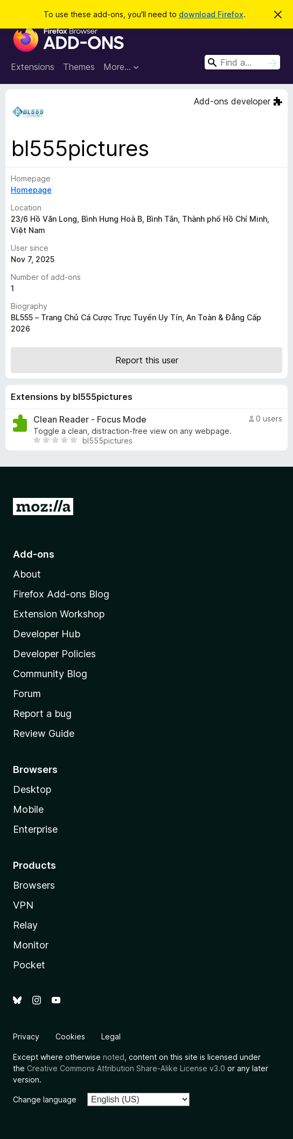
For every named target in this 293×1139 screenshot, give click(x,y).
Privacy (26, 1036)
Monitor (30, 945)
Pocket (29, 965)
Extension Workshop (58, 614)
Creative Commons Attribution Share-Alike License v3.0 (126, 1068)
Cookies (70, 1036)
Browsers (34, 885)
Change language (44, 1099)
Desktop (32, 789)
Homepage (31, 189)
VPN (23, 905)
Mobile (28, 809)
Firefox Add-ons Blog (61, 594)
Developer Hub (46, 633)
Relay (25, 925)
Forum (27, 693)
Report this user (146, 360)
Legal (111, 1036)
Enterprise (35, 829)
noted (113, 1056)
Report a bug (42, 713)
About (27, 574)
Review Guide (43, 733)
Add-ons (33, 554)
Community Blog (50, 673)
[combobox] (242, 62)
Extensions (32, 66)
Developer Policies (54, 653)
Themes (79, 66)
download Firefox (211, 14)
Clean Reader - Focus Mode (89, 419)
